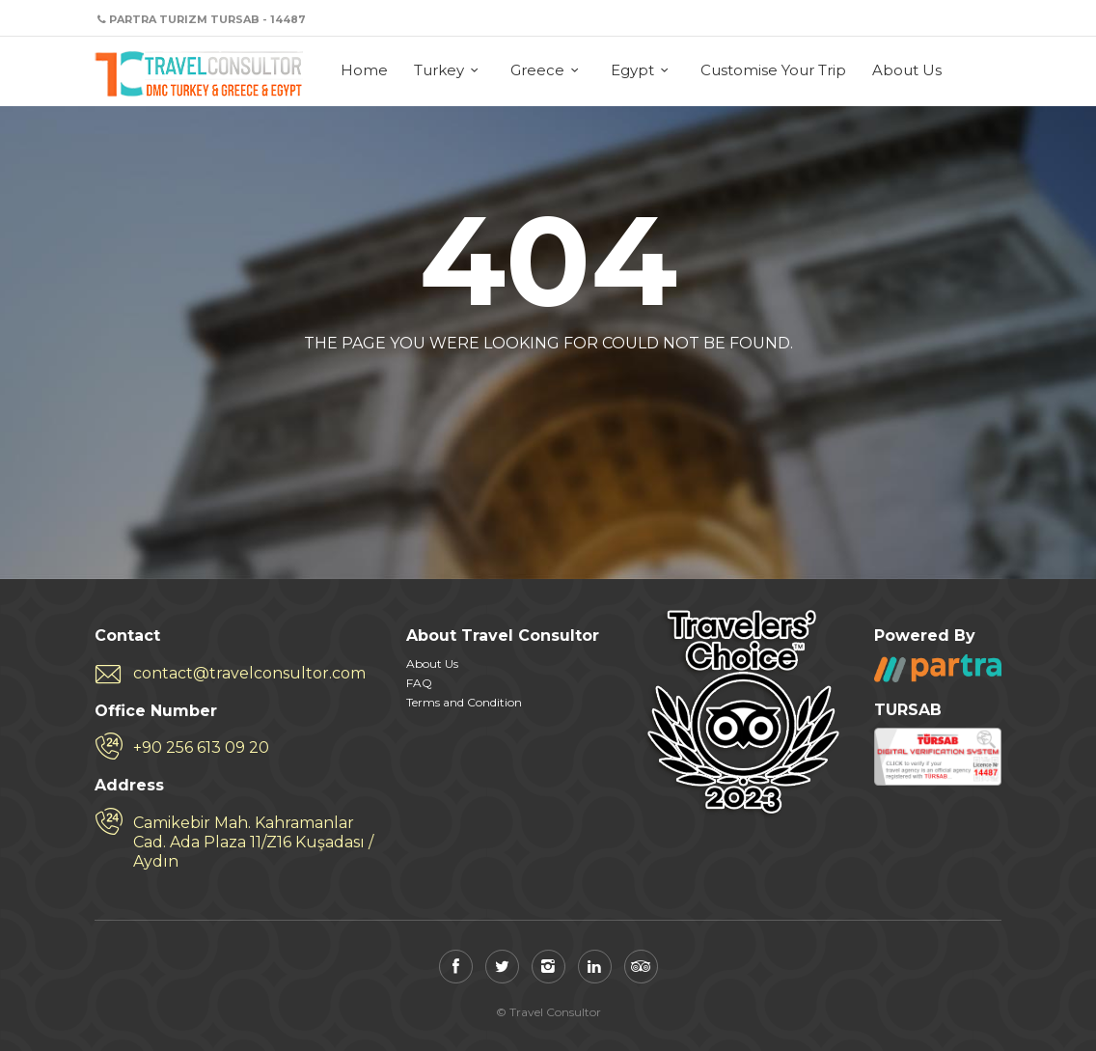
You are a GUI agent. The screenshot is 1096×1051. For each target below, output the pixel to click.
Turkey (439, 70)
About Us (907, 70)
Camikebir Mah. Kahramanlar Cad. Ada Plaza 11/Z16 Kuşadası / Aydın (253, 842)
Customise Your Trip (773, 70)
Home (364, 70)
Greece (537, 70)
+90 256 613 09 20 (201, 747)
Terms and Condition (464, 702)
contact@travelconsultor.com (249, 673)
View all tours (623, 390)
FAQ (419, 683)
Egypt (632, 70)
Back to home (467, 390)
